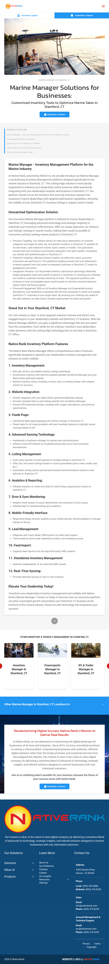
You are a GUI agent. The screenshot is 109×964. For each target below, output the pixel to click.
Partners (43, 869)
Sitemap (43, 882)
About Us (43, 862)
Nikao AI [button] (9, 869)
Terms (97, 943)
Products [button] (10, 876)
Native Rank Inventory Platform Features (24, 148)
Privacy (86, 943)
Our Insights (45, 876)
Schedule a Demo (82, 15)
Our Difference (46, 866)
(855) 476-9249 (93, 889)
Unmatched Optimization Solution (21, 139)
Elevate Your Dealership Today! (20, 152)
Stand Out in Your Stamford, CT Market (23, 143)
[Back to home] (14, 6)
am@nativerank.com (86, 928)
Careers (43, 872)
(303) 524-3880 (90, 886)
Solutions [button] (10, 863)
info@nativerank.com (86, 905)
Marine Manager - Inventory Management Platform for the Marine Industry (38, 135)
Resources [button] (44, 879)
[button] (103, 6)
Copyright (91, 947)
